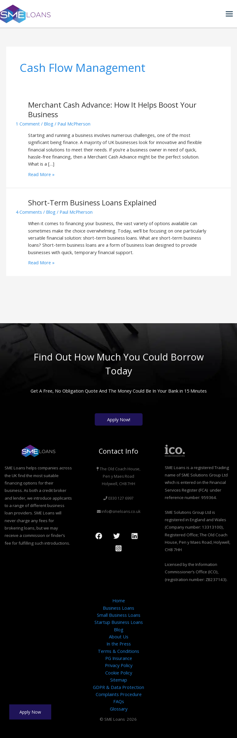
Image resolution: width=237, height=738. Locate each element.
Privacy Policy (118, 665)
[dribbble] (119, 548)
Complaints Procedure (119, 694)
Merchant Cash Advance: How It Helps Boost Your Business (112, 109)
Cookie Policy (118, 673)
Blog (48, 124)
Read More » (41, 174)
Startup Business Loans (118, 622)
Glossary (118, 709)
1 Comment (28, 124)
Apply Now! (118, 419)
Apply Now (30, 712)
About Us (118, 636)
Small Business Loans (118, 615)
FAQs (118, 701)
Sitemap (118, 680)
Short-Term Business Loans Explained (92, 203)
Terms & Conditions (118, 651)
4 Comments (29, 212)
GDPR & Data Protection (118, 687)
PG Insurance (118, 658)
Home (118, 600)
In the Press (118, 644)
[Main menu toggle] (229, 14)
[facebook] (100, 536)
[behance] (135, 536)
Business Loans (118, 608)
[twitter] (117, 536)
